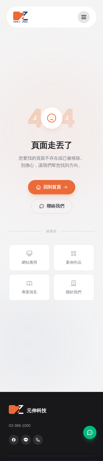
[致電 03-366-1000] (38, 440)
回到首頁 (52, 187)
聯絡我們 (51, 206)
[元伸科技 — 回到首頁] (20, 17)
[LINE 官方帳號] (26, 440)
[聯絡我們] (89, 432)
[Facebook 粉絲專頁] (14, 440)
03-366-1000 (19, 425)
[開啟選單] (84, 17)
